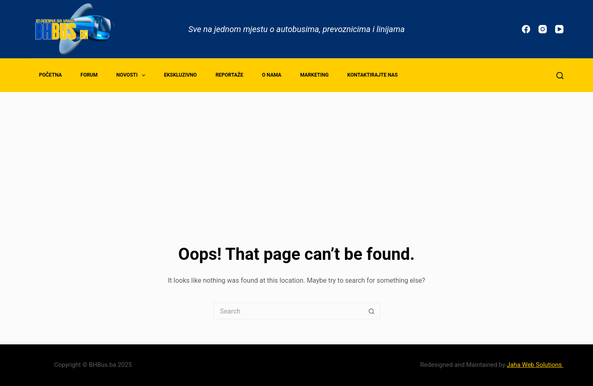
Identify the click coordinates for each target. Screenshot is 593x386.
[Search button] (371, 311)
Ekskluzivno (180, 75)
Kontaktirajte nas (372, 75)
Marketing (314, 75)
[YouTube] (559, 29)
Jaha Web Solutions (535, 365)
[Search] (559, 75)
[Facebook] (526, 29)
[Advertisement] (296, 154)
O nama (272, 75)
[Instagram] (542, 29)
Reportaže (229, 75)
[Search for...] (288, 311)
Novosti (133, 75)
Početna (50, 75)
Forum (89, 75)
